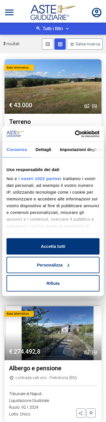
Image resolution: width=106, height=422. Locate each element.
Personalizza (53, 264)
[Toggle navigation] (9, 12)
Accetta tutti (53, 246)
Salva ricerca (87, 44)
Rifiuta (53, 283)
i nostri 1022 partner (40, 178)
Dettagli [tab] (43, 149)
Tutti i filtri (53, 28)
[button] (80, 412)
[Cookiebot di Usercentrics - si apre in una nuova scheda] (76, 133)
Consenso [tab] (16, 149)
